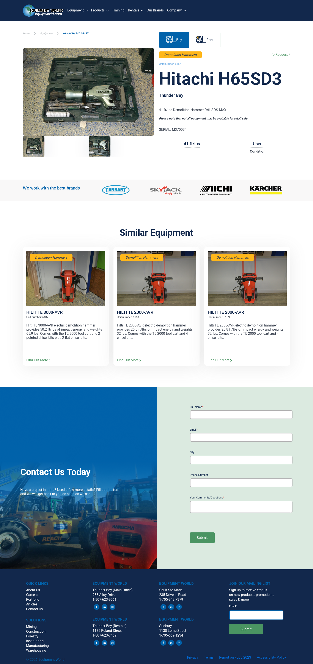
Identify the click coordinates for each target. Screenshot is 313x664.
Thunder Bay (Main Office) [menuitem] (113, 590)
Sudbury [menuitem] (165, 626)
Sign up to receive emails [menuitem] (248, 590)
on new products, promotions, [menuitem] (251, 595)
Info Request (279, 55)
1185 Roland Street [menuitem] (107, 631)
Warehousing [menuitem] (36, 650)
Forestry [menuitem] (32, 636)
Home (26, 33)
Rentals (135, 11)
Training (118, 10)
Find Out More (38, 360)
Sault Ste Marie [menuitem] (170, 590)
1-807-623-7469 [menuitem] (104, 635)
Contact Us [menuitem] (34, 609)
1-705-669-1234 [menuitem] (171, 635)
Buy (174, 40)
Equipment (77, 11)
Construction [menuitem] (36, 631)
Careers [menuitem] (32, 595)
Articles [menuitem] (31, 604)
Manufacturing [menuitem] (37, 646)
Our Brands (155, 10)
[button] (45, 10)
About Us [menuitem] (33, 590)
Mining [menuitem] (31, 627)
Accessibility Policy (271, 657)
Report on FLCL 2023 (235, 657)
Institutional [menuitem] (35, 641)
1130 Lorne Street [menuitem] (172, 631)
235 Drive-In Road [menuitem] (172, 595)
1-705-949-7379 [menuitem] (171, 599)
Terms (209, 657)
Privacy (192, 657)
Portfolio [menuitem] (32, 599)
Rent (204, 40)
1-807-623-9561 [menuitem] (104, 599)
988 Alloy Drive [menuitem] (104, 595)
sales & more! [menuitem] (239, 599)
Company (176, 11)
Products (100, 11)
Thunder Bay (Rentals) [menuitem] (110, 626)
